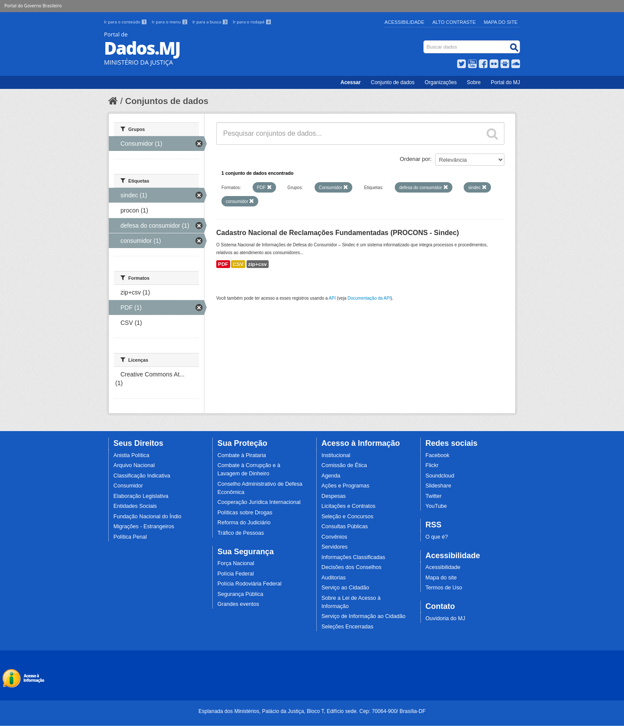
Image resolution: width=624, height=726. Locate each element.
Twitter (434, 496)
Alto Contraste (454, 22)
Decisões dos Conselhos (352, 567)
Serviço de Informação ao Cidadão (364, 616)
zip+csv (257, 264)
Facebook (437, 455)
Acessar (351, 82)
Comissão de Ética (344, 465)
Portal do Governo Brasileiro (33, 6)
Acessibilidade (404, 22)
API (332, 298)
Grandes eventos (238, 604)
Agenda (331, 476)
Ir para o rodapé (252, 22)
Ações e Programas (346, 486)
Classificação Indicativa (142, 476)
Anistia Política (132, 455)
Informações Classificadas (353, 557)
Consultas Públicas (345, 526)
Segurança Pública (240, 594)
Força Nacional (236, 563)
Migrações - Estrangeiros (144, 526)
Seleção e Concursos (348, 516)
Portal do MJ (505, 82)
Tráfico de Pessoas (241, 533)
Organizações (441, 82)
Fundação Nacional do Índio (148, 516)
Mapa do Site (501, 22)
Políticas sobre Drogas (245, 513)
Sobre (474, 82)
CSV (238, 264)
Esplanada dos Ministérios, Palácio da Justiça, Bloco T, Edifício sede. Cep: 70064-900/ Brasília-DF (312, 711)
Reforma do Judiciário (244, 523)
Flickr (432, 465)
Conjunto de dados (393, 82)
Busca (424, 42)
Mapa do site (441, 578)
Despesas (334, 496)
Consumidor (128, 486)
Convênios (335, 537)
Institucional (336, 455)
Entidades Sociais (135, 506)
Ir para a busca (210, 22)
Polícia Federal (236, 574)
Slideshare (439, 486)
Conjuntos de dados (166, 101)
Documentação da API (369, 298)
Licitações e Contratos (349, 506)
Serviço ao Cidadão (345, 588)
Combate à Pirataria (242, 455)
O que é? (437, 537)
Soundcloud (440, 476)
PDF (223, 264)
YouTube (436, 506)
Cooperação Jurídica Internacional (259, 502)
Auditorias (334, 578)
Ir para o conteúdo (126, 22)
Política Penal (130, 537)
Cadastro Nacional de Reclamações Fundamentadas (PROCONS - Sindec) (337, 232)
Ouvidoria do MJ (445, 618)
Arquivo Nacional (134, 465)
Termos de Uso (444, 588)
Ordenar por (415, 159)
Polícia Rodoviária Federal (250, 584)
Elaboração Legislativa (141, 496)
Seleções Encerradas (348, 627)
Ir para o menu (170, 22)
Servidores (335, 547)
